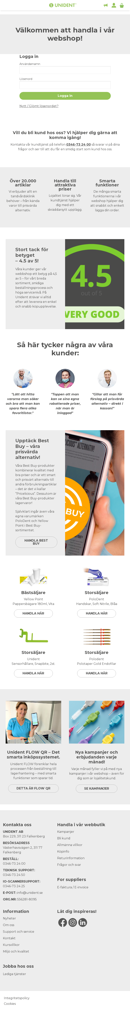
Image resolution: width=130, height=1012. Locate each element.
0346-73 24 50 (14, 875)
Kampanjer (65, 832)
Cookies (10, 1004)
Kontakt (9, 938)
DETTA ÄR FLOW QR (33, 788)
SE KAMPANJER (96, 788)
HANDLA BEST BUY (36, 542)
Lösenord (25, 79)
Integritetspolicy (17, 998)
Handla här (33, 613)
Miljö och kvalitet (16, 951)
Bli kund (63, 838)
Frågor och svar (69, 865)
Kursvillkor (11, 945)
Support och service (18, 931)
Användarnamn (29, 64)
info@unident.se (30, 893)
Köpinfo (63, 851)
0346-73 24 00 (14, 863)
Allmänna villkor (69, 845)
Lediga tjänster (14, 974)
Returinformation (71, 858)
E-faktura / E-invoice (72, 887)
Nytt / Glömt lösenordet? (38, 106)
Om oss (8, 925)
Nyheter (9, 918)
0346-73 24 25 (14, 886)
